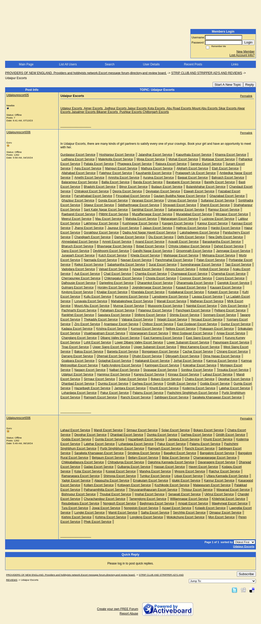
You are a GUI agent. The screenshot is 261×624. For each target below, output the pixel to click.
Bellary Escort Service (143, 457)
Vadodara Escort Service (78, 269)
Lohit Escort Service (97, 342)
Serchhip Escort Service (189, 512)
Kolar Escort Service (88, 471)
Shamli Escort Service (215, 205)
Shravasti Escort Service (179, 205)
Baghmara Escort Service (157, 503)
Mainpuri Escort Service (121, 168)
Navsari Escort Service (136, 260)
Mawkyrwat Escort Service (230, 503)
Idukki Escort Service (186, 480)
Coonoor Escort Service (196, 278)
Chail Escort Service (117, 273)
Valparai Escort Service (137, 319)
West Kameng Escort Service (200, 347)
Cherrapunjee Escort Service (80, 278)
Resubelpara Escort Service (80, 503)
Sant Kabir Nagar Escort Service (106, 209)
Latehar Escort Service (234, 388)
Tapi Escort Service (238, 264)
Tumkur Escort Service (155, 476)
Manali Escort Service (171, 301)
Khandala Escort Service (148, 292)
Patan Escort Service (211, 260)
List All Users (68, 64)
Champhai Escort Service (228, 273)
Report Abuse (129, 613)
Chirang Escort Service (232, 351)
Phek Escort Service (97, 522)
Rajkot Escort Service (88, 264)
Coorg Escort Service (230, 278)
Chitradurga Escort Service (126, 462)
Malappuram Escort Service (211, 485)
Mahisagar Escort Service (181, 255)
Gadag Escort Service (99, 467)
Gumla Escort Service (109, 439)
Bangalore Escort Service (217, 453)
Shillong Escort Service (150, 315)
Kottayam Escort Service (134, 485)
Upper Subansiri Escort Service (155, 347)
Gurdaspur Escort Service (77, 154)
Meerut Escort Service (76, 219)
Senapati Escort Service (184, 494)
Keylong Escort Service (77, 292)
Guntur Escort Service (236, 324)
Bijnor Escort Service (133, 186)
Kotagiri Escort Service (223, 292)
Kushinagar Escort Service (140, 223)
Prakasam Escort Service (217, 328)
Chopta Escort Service (161, 278)
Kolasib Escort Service (210, 508)
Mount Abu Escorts (205, 108)
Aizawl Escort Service (176, 508)
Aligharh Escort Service (192, 168)
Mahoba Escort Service (141, 219)
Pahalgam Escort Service (117, 310)
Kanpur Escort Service (212, 223)
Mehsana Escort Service (218, 255)
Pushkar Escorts (131, 112)
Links (234, 64)
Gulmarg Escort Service (77, 287)
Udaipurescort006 (18, 132)
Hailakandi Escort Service (152, 360)
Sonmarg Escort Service (219, 315)
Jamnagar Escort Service (233, 251)
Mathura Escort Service (157, 168)
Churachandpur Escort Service (104, 499)
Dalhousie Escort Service (78, 283)
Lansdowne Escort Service (170, 296)
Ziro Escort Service (87, 324)
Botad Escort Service (150, 246)
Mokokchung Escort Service (186, 517)
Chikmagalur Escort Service (123, 278)
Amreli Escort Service (117, 241)
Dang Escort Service (75, 251)
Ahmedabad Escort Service (79, 241)
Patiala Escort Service (99, 164)
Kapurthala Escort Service (193, 154)
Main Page (26, 64)
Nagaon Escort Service (90, 370)
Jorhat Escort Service (187, 360)
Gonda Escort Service (113, 200)
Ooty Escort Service (233, 306)
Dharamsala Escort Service (194, 283)
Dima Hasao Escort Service (222, 356)
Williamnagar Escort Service (189, 499)
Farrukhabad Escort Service (93, 196)
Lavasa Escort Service (207, 296)
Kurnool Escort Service (146, 328)
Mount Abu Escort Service (91, 306)
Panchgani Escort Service (193, 310)
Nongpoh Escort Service (119, 503)
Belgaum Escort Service (108, 457)
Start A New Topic (228, 84)
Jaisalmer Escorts (83, 112)
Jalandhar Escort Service (155, 154)
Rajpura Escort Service (171, 164)
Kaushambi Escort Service (154, 173)
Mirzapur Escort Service (232, 214)
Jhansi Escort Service (88, 228)
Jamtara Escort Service (130, 388)
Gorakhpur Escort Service (101, 232)
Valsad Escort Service (113, 269)
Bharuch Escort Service (77, 246)
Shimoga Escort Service (119, 476)
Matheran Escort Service (207, 301)
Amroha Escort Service (123, 177)
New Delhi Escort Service (225, 237)
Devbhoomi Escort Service (111, 251)
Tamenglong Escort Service (147, 499)
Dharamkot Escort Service (155, 283)
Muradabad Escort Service (194, 214)
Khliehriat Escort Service (228, 499)
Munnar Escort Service (128, 306)
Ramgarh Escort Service (100, 397)
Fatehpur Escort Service (115, 173)
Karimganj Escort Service (162, 365)
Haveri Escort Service (203, 467)
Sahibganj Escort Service (171, 397)
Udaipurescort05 (17, 95)
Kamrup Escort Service (222, 360)
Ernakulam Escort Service (150, 480)
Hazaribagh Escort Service (92, 388)
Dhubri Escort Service (147, 356)
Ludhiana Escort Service (78, 159)
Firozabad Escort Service (133, 196)
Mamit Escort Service (122, 512)
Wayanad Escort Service (233, 489)
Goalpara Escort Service (78, 360)
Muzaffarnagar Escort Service (152, 214)
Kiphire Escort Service (76, 517)
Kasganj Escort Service (178, 223)
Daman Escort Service (129, 237)
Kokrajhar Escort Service (199, 365)
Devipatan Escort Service (163, 191)
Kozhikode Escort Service (171, 485)
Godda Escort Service (215, 383)
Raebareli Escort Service (78, 214)
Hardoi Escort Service (225, 228)
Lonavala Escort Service (90, 301)
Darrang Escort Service (77, 356)
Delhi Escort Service (191, 237)
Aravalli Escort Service (183, 241)
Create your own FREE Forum (117, 609)
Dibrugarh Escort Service (182, 356)
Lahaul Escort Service (218, 374)
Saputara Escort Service (114, 315)
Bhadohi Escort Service (100, 186)
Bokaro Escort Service (166, 379)
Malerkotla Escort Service (115, 159)
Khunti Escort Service (164, 388)
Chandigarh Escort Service (92, 237)
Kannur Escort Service (219, 480)
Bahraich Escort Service (228, 177)
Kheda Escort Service (145, 255)
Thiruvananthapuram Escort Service (153, 489)
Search (109, 64)
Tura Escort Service (74, 508)
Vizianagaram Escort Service (148, 333)
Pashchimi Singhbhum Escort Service (192, 393)
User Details (151, 64)
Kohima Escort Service (110, 517)
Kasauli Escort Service (191, 287)
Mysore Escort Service (190, 471)
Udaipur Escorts (71, 108)
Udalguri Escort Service (77, 374)
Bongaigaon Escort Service (160, 351)
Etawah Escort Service (199, 191)
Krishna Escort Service (111, 328)
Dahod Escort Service (229, 246)
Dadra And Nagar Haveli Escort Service (149, 232)
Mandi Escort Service (108, 430)
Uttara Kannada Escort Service (227, 476)
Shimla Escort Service (184, 315)
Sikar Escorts (227, 108)
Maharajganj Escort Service (179, 219)
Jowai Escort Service (106, 508)
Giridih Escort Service (181, 383)
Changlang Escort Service (79, 338)
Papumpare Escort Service (231, 342)
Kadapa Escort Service (77, 328)
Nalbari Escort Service (124, 370)
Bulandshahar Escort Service (206, 186)
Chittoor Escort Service (158, 324)
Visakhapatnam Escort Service (104, 333)
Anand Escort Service (149, 241)
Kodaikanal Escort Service (186, 292)
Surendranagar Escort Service (200, 264)
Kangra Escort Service (149, 374)
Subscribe (246, 574)
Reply (249, 84)
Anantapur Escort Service (121, 324)
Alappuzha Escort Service (111, 480)
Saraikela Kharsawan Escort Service (217, 397)
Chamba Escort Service (151, 273)
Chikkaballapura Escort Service (82, 462)
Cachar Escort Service (197, 351)
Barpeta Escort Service (122, 351)
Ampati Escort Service (193, 503)
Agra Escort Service (87, 168)
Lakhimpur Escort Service (101, 223)
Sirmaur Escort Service (99, 379)
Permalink (246, 95)
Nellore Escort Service (181, 328)
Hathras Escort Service (191, 228)
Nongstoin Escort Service (141, 508)
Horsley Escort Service (112, 287)
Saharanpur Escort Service (186, 209)
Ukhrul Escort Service (219, 494)
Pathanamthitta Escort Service (104, 489)
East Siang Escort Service (203, 338)
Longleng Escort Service (146, 517)
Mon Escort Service (221, 517)
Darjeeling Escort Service (116, 283)
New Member (246, 51)
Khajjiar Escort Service (112, 292)
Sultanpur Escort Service (217, 200)
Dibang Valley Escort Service (120, 338)
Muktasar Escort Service (218, 159)
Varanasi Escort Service (148, 200)
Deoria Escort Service (127, 191)
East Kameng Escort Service (162, 338)
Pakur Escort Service (114, 393)
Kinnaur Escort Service (183, 374)
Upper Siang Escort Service (111, 347)
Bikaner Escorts (107, 112)
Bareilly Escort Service (219, 182)
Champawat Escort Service (189, 273)
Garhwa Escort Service (147, 383)
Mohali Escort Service (183, 159)
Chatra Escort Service (200, 379)
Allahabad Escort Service (78, 173)
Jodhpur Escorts (116, 108)
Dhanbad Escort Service (77, 383)
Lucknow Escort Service (218, 219)
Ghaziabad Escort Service (227, 196)
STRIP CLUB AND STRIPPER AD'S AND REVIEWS (206, 73)
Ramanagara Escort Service (80, 476)
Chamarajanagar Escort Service (215, 457)
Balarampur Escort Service (79, 182)
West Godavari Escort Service (192, 333)
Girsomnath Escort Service (194, 251)
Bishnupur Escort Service (78, 494)
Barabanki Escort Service (183, 182)
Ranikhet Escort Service (77, 315)
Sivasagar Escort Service (160, 370)
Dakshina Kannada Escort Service (171, 462)
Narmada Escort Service (100, 260)
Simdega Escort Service (143, 453)
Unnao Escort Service (182, 200)
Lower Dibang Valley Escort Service (139, 342)
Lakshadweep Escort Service (199, 232)
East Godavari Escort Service (197, 324)
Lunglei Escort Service (89, 512)
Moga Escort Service (151, 159)
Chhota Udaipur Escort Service (189, 246)
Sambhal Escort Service (148, 209)
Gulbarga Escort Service (133, 467)
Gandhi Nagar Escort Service (152, 251)
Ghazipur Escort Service (77, 200)
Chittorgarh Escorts (156, 112)
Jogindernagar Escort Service (152, 287)
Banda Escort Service (148, 182)
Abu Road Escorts (178, 108)
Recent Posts (193, 64)
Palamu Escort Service (148, 393)
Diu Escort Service (161, 237)
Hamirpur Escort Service (113, 374)
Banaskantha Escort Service (221, 241)
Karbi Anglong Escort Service (121, 365)
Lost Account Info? (242, 55)
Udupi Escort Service (188, 476)
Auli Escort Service (87, 273)
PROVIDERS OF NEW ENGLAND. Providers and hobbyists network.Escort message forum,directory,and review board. (86, 73)
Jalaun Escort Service (157, 228)
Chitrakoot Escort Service (91, 191)
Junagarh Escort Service (78, 255)
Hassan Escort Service (169, 467)
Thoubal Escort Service (115, 494)
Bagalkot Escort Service (180, 453)
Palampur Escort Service (155, 310)
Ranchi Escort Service (136, 397)
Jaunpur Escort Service (123, 228)
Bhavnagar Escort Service (115, 246)
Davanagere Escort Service (216, 462)
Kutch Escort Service (112, 255)
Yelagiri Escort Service (172, 319)
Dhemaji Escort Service (112, 356)
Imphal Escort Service (150, 494)
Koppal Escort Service (121, 471)
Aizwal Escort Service (146, 269)
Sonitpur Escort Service (197, 370)
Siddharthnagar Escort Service (138, 205)
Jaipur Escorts (137, 108)
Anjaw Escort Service (230, 333)
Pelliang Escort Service (230, 310)
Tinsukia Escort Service (233, 370)
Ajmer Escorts (93, 108)
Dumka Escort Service (113, 383)
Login (248, 42)
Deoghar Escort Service (234, 379)
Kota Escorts (157, 108)
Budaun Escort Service (166, 186)
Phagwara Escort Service (135, 164)
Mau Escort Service (108, 219)
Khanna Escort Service (230, 154)
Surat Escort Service (163, 264)
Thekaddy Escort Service (101, 319)
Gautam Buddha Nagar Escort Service (180, 196)
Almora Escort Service (180, 269)
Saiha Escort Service (155, 512)
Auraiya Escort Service (158, 177)
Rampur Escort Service (223, 209)
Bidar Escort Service (176, 457)
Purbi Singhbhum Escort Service (122, 448)
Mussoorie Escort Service (165, 306)
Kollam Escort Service (99, 485)
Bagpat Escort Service (193, 177)
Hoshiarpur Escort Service (117, 154)
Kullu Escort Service (97, 296)
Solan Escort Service (133, 379)
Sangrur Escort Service (206, 164)
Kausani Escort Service (226, 287)
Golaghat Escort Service (114, 360)
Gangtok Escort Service (233, 283)
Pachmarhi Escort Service (79, 310)
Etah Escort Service (225, 168)
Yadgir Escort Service (76, 480)
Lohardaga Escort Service (79, 393)
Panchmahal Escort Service (174, 260)
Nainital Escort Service (201, 306)
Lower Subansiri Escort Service (188, 342)
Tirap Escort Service (75, 347)
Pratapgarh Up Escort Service (195, 173)
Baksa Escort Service (88, 351)
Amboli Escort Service (214, 269)
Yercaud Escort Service (207, 319)
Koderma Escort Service (198, 388)
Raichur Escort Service (224, 471)
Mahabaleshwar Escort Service (132, 301)
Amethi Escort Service (89, 177)
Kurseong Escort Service (132, 296)
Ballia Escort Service (115, 182)
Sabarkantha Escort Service (126, 264)
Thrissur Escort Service (197, 489)
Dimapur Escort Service (225, 512)
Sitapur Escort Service (99, 205)
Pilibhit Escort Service (113, 214)
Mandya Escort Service (155, 471)
